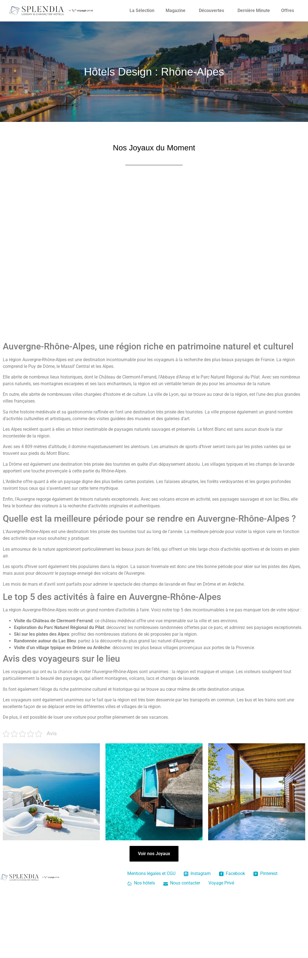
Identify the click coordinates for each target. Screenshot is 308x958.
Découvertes (211, 10)
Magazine (175, 10)
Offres (287, 10)
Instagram (197, 873)
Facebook (232, 873)
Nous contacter (181, 883)
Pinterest (265, 873)
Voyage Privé (221, 883)
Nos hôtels (141, 883)
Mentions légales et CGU (151, 873)
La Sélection (142, 10)
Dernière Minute (254, 10)
